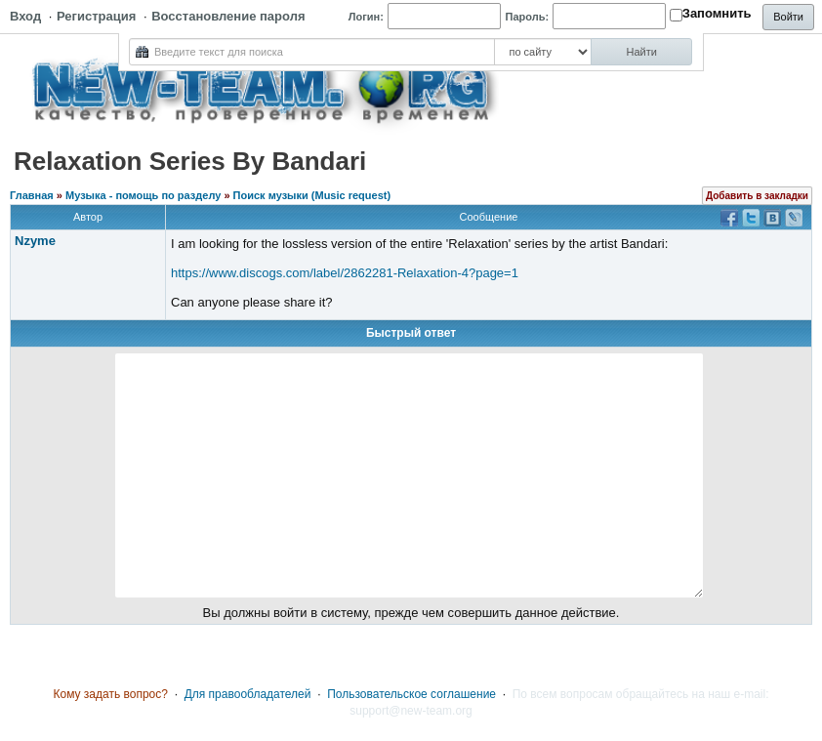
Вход (25, 16)
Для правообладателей (248, 694)
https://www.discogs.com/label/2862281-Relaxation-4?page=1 (344, 273)
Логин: (366, 16)
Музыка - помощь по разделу (143, 195)
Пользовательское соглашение (411, 694)
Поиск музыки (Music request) (312, 195)
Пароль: (528, 16)
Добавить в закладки (757, 195)
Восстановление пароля (228, 16)
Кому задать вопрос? (110, 694)
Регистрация (96, 16)
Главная (32, 195)
